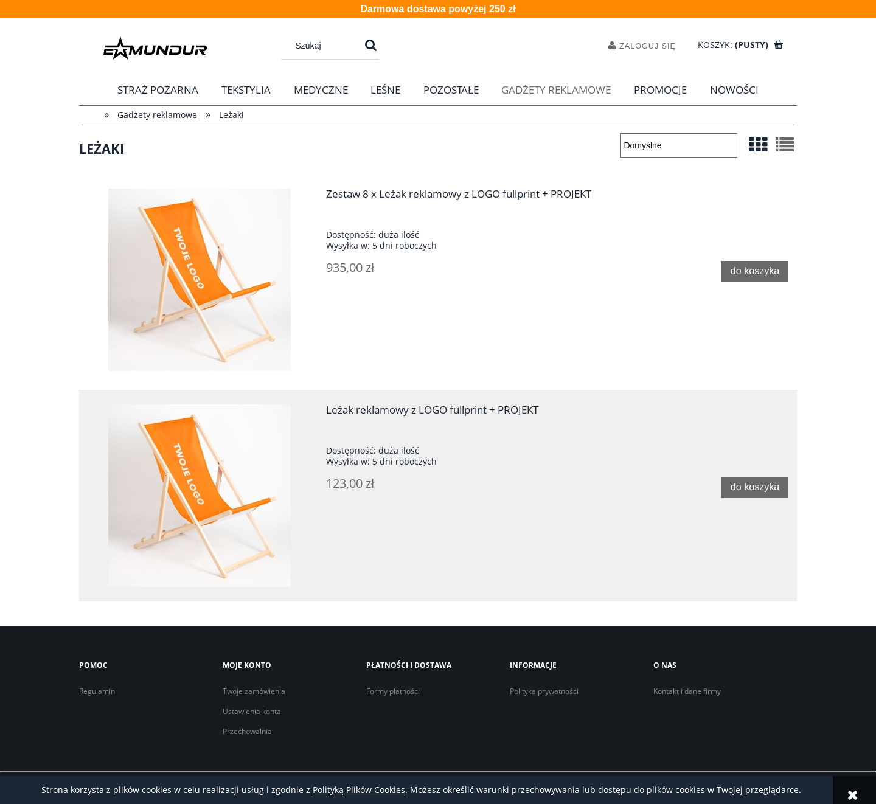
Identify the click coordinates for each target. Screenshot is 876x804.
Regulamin (97, 691)
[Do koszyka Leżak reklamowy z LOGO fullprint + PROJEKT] (754, 487)
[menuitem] (158, 90)
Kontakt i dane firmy (687, 691)
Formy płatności (393, 691)
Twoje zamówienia (254, 691)
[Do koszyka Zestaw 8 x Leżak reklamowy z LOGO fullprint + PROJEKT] (754, 271)
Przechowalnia (247, 731)
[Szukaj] (371, 46)
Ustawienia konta (252, 711)
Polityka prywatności (544, 691)
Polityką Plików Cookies (359, 789)
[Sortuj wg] (678, 145)
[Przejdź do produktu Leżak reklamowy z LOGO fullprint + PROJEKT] (199, 495)
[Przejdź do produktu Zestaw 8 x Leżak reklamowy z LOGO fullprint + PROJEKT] (199, 280)
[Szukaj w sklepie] (325, 45)
